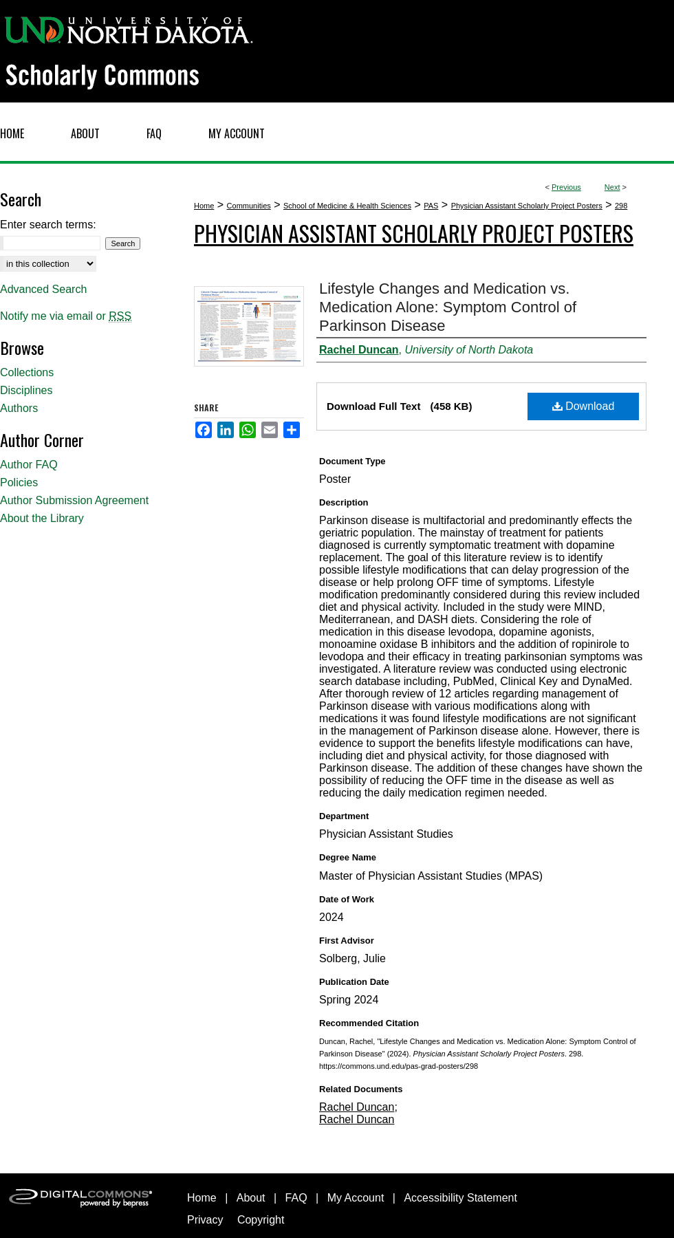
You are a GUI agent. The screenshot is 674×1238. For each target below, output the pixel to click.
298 (621, 206)
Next (612, 187)
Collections (27, 372)
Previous (566, 187)
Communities (249, 206)
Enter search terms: (48, 224)
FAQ (296, 1198)
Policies (19, 482)
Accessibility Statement (460, 1198)
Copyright (260, 1220)
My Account (355, 1198)
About (251, 1198)
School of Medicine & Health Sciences (347, 206)
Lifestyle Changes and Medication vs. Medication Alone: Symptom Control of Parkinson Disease (447, 307)
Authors (19, 408)
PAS (431, 206)
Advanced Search (43, 289)
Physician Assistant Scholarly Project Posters (526, 206)
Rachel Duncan (356, 1107)
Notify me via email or (65, 316)
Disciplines (26, 390)
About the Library (42, 518)
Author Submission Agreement (74, 500)
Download (583, 406)
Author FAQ (29, 464)
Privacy (205, 1220)
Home (204, 206)
